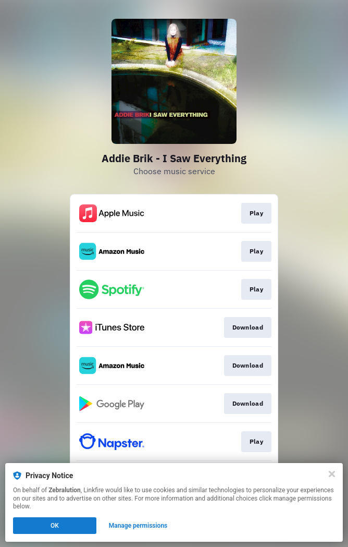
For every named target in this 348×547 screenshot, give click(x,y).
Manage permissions (138, 525)
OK (55, 525)
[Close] (332, 474)
